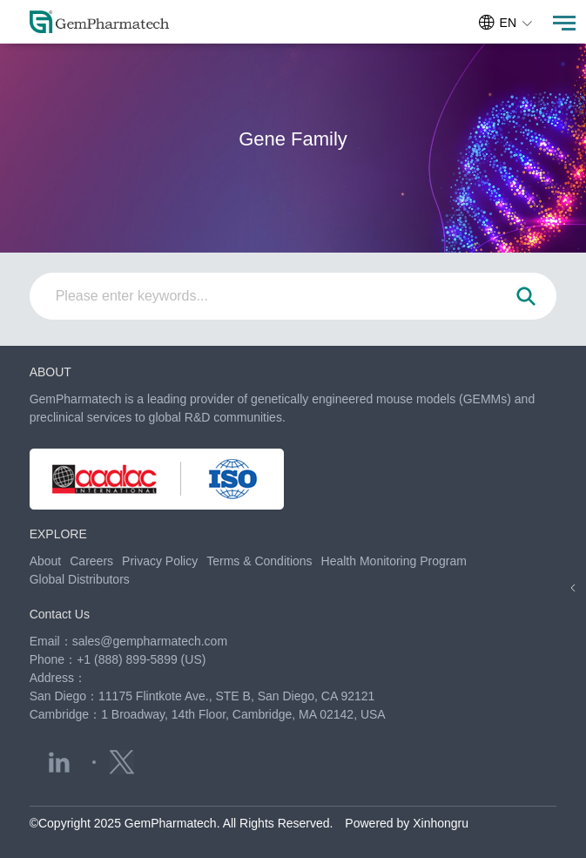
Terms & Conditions (259, 561)
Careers (91, 561)
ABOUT (50, 372)
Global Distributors (80, 579)
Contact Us (60, 614)
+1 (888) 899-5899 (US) (141, 659)
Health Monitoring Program (394, 561)
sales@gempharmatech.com (149, 641)
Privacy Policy (160, 561)
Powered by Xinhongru (406, 823)
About (46, 561)
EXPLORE (58, 534)
